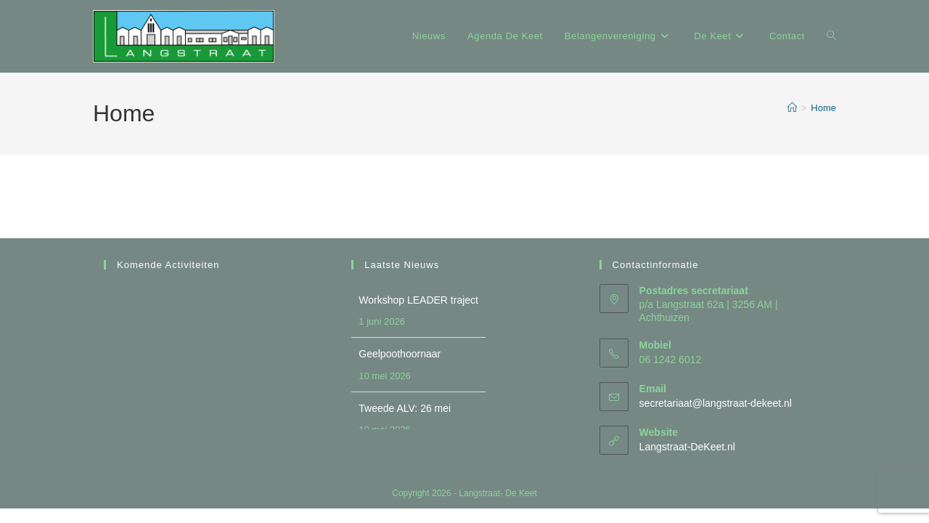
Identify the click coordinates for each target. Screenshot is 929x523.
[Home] (792, 107)
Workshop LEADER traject (418, 300)
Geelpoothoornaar (400, 354)
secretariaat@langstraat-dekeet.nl (715, 403)
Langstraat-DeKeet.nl (687, 447)
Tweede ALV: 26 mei (405, 408)
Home (823, 107)
